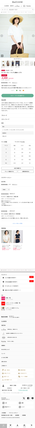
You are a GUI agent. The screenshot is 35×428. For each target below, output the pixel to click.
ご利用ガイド (4, 365)
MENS (12, 6)
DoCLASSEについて (5, 349)
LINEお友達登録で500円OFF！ (18, 281)
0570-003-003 (24, 390)
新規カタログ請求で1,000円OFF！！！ (12, 290)
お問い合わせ (4, 361)
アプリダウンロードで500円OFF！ (11, 286)
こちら (23, 141)
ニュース (3, 353)
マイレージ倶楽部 (22, 376)
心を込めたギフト (22, 373)
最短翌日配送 (21, 370)
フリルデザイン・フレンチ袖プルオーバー (17, 247)
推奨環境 (17, 415)
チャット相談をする (9, 171)
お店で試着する (17, 168)
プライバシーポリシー (13, 412)
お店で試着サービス (7, 379)
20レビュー (14, 82)
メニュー (3, 426)
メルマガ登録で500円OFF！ (18, 277)
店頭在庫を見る (25, 171)
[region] (17, 6)
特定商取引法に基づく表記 (6, 415)
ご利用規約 (3, 412)
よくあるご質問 (4, 357)
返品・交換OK (6, 370)
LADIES (6, 6)
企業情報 (24, 415)
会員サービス (5, 376)
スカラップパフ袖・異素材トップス (6, 246)
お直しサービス (6, 373)
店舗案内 (3, 345)
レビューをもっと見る (17, 223)
